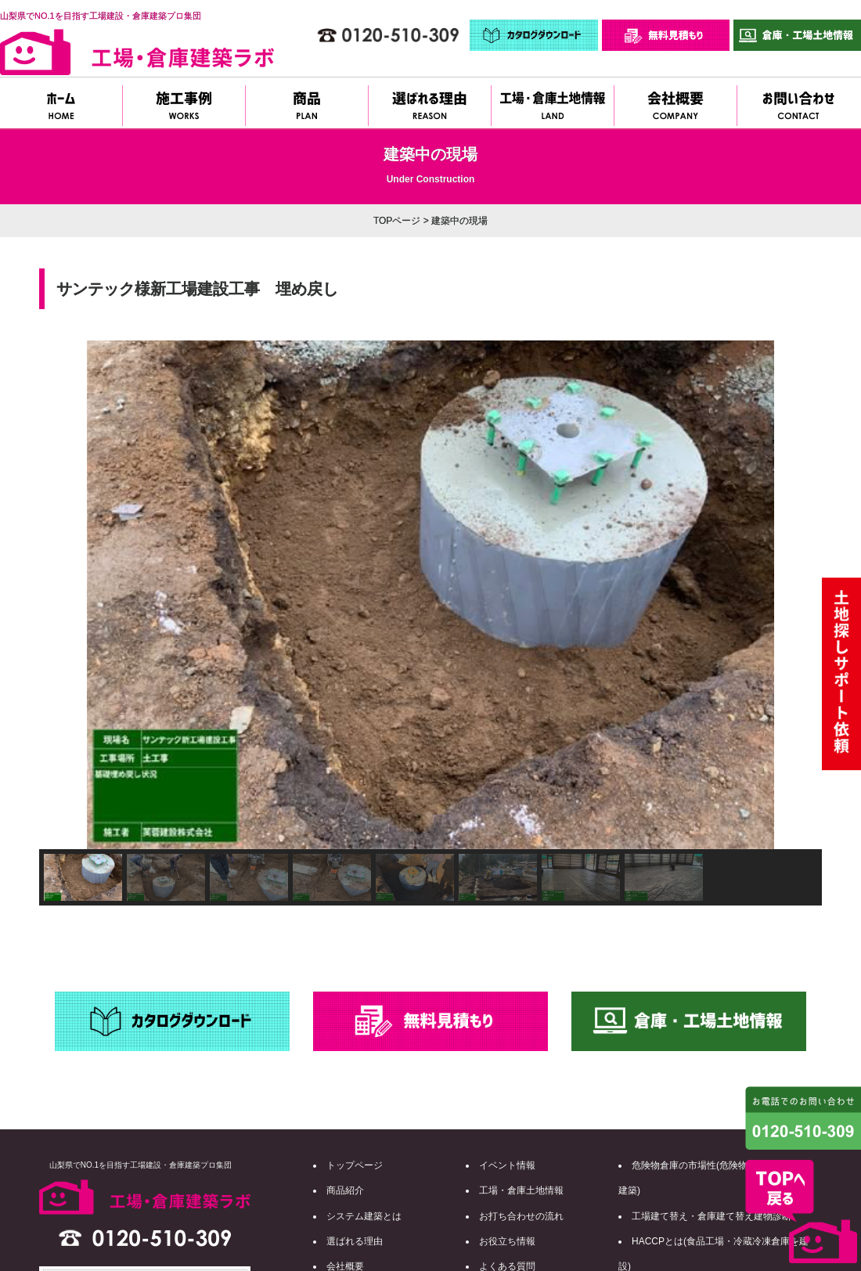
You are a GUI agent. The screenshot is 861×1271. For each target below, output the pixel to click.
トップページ (354, 1165)
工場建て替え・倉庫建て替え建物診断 (711, 1216)
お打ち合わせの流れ (521, 1216)
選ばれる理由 (354, 1241)
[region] (430, 623)
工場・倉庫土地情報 (521, 1190)
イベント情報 (507, 1165)
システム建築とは (364, 1216)
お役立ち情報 (507, 1241)
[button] (63, 594)
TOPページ (396, 220)
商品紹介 (345, 1190)
